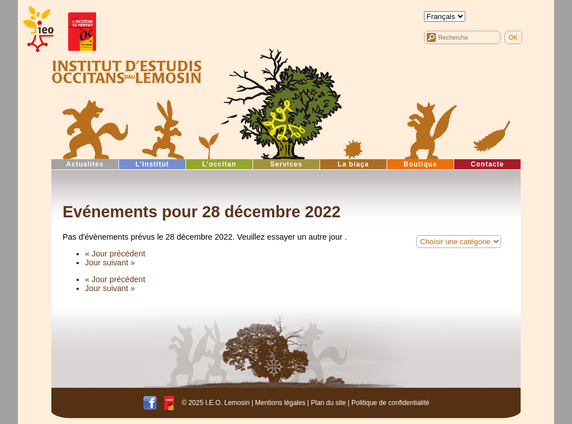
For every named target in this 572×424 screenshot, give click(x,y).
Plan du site (328, 402)
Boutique (420, 164)
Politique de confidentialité (390, 402)
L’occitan (219, 164)
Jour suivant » (110, 262)
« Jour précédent (115, 253)
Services (286, 164)
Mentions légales (280, 402)
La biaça (353, 164)
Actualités (84, 164)
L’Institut (152, 164)
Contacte (487, 164)
